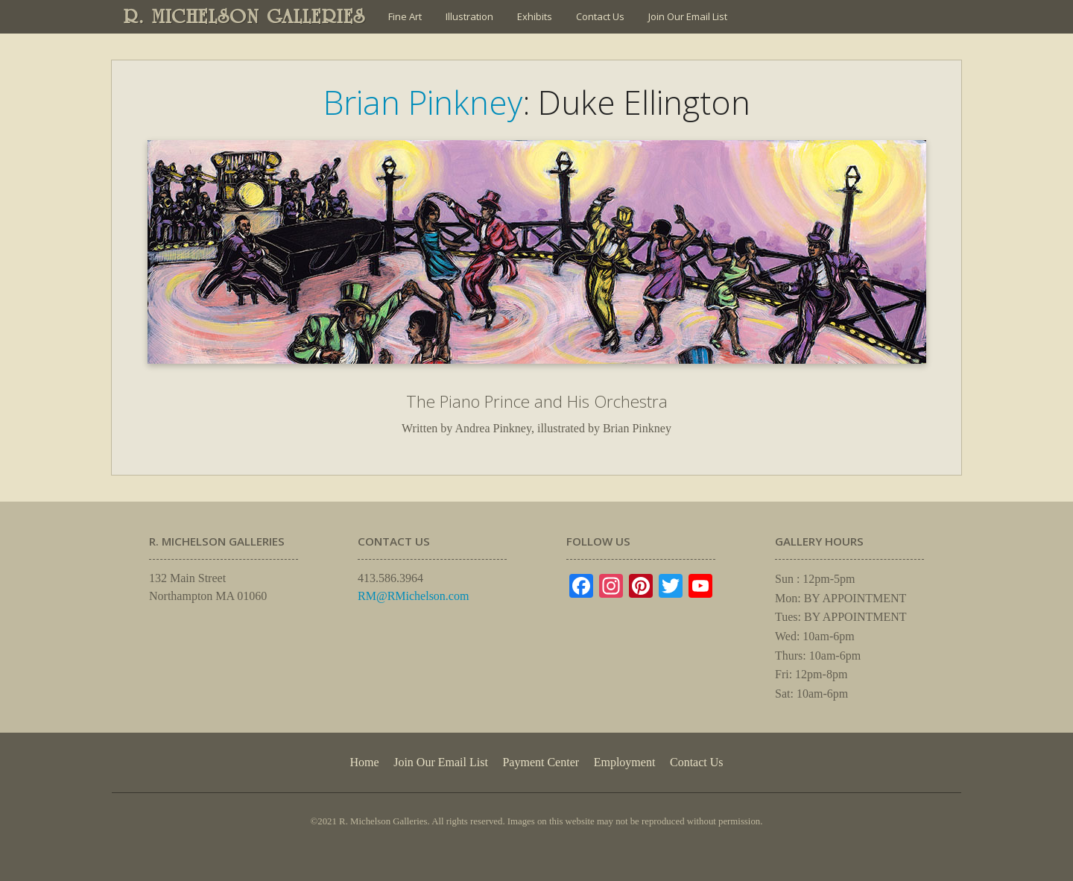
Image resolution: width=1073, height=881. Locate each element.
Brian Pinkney (422, 102)
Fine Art (405, 16)
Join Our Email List (687, 16)
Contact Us (600, 16)
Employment (625, 762)
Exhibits (534, 16)
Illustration (469, 16)
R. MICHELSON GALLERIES (245, 16)
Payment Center (540, 762)
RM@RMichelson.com (413, 596)
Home (364, 762)
